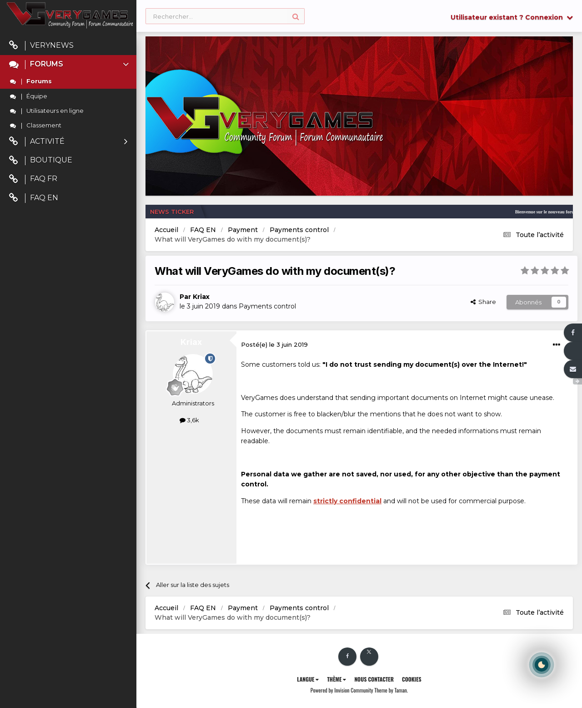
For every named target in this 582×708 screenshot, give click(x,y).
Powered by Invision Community (342, 690)
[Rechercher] (225, 17)
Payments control (267, 306)
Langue (308, 679)
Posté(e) (274, 344)
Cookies (411, 679)
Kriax (201, 297)
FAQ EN (33, 198)
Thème (336, 679)
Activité (68, 142)
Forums (69, 64)
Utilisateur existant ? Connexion (512, 17)
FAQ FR (33, 179)
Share (483, 301)
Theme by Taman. (391, 690)
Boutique (40, 160)
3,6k (189, 420)
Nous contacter (374, 679)
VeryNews (41, 46)
